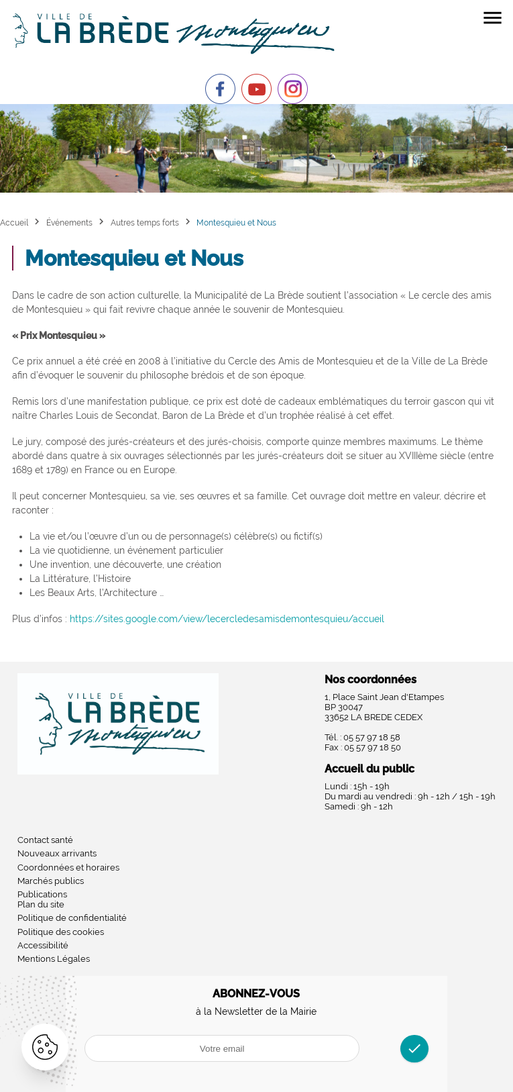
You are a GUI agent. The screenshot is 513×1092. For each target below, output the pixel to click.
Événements (69, 222)
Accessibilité (42, 945)
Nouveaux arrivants (57, 853)
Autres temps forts (145, 222)
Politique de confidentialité (72, 918)
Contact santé (45, 840)
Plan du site (40, 904)
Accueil (14, 222)
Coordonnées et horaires (68, 867)
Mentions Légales (53, 959)
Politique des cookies (60, 932)
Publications (42, 894)
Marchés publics (50, 881)
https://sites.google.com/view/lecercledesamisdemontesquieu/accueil (227, 618)
